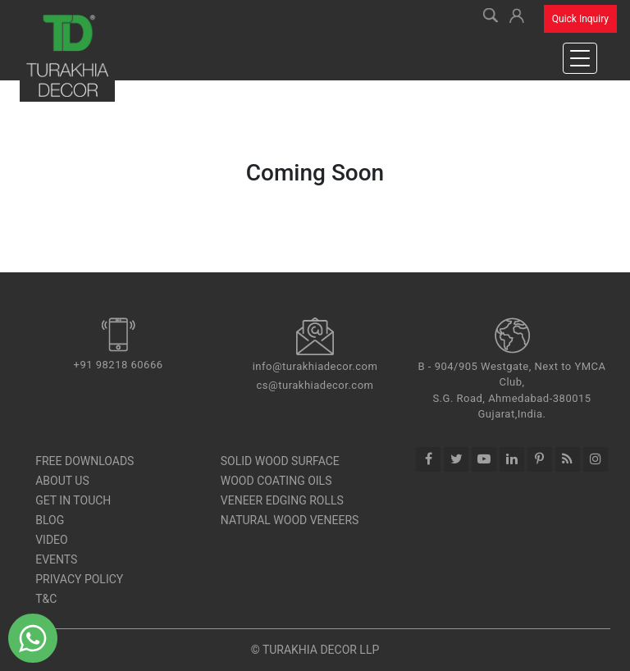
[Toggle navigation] (580, 58)
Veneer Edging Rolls (282, 500)
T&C (46, 598)
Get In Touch (73, 500)
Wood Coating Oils (276, 480)
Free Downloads (84, 461)
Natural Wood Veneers (290, 520)
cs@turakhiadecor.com (315, 385)
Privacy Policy (79, 579)
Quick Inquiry (580, 19)
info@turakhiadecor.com (315, 366)
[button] (516, 13)
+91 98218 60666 (118, 364)
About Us (62, 480)
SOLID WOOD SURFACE (280, 461)
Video (51, 539)
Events (56, 559)
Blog (49, 520)
